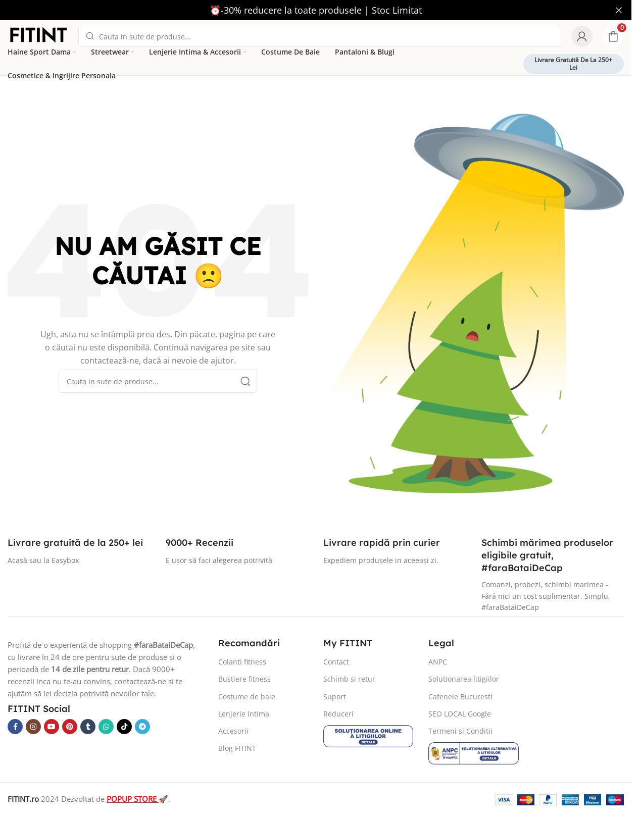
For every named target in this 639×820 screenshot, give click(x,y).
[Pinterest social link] (69, 726)
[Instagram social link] (33, 726)
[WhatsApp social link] (106, 726)
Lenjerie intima (243, 714)
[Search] (319, 36)
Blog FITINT (237, 748)
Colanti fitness (242, 662)
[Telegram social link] (142, 726)
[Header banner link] (315, 10)
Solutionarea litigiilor (463, 679)
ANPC (437, 662)
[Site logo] (38, 35)
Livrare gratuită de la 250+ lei (573, 63)
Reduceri (338, 714)
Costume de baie (246, 696)
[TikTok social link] (124, 726)
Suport (334, 696)
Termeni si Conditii (460, 731)
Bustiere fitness (244, 679)
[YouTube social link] (51, 726)
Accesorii (233, 731)
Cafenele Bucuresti (460, 696)
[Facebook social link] (15, 726)
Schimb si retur (349, 679)
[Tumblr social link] (87, 726)
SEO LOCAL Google (459, 714)
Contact (336, 662)
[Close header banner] (618, 10)
